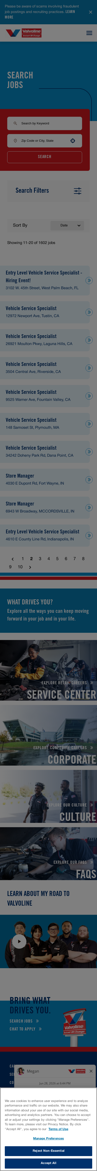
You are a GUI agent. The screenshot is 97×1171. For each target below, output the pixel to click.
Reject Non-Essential (48, 1151)
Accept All (48, 1163)
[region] (48, 1129)
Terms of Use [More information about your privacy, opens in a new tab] (58, 1129)
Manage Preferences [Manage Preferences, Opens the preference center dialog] (48, 1138)
